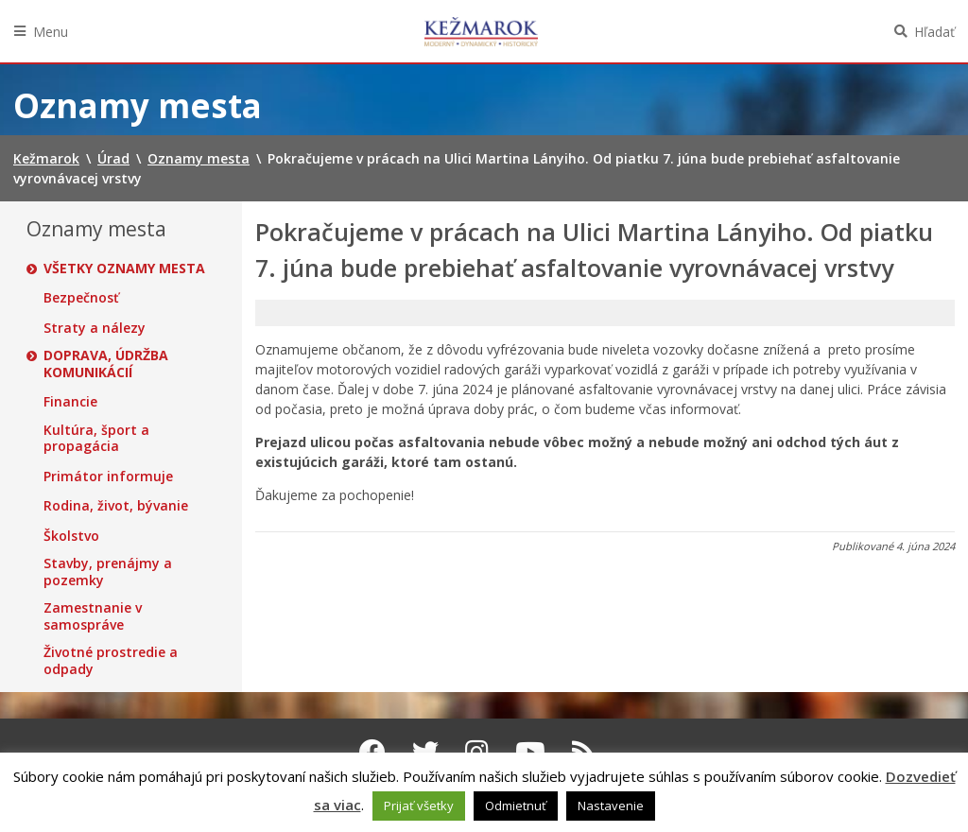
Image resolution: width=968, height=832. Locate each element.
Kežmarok (481, 31)
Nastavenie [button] (611, 805)
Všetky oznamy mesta (124, 268)
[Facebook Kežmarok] (372, 752)
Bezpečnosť (81, 297)
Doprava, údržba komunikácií (105, 363)
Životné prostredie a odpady (110, 660)
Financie (70, 401)
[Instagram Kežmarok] (477, 752)
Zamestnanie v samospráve (92, 616)
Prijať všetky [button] (419, 805)
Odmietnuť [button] (515, 805)
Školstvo (71, 536)
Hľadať (934, 32)
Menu (50, 32)
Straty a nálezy (94, 328)
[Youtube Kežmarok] (530, 752)
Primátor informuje (108, 476)
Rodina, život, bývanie (115, 505)
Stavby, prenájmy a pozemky (107, 571)
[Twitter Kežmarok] (425, 752)
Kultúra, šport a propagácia (96, 438)
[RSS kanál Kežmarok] (584, 752)
